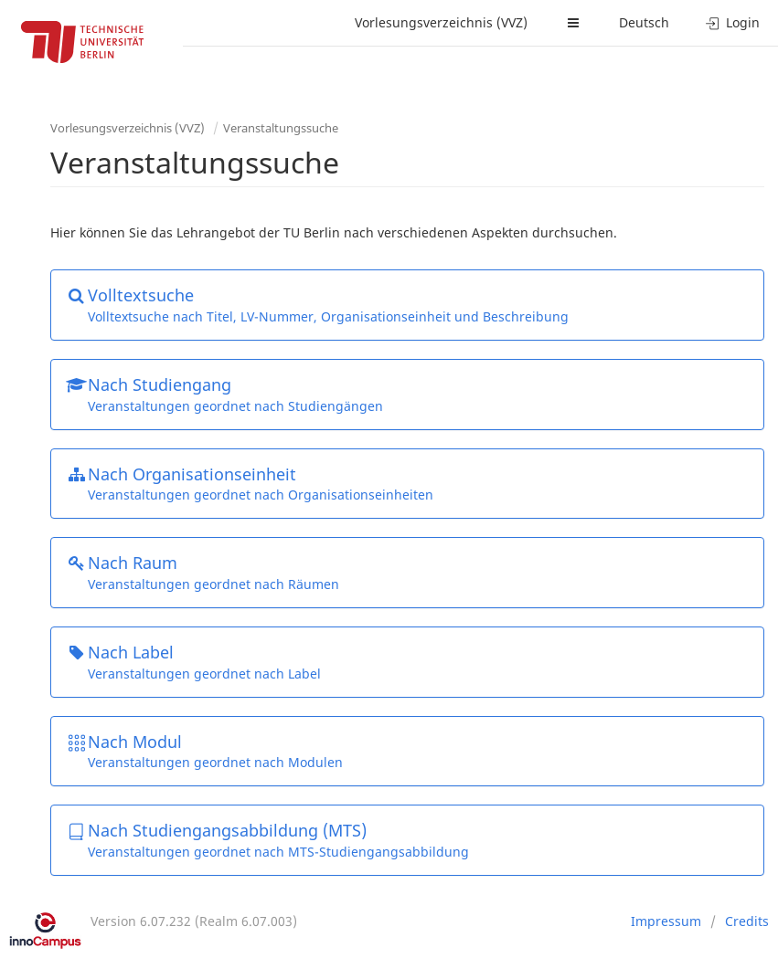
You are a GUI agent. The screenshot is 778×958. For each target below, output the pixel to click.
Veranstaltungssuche (280, 128)
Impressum (666, 921)
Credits (747, 921)
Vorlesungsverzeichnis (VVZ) (441, 22)
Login (733, 22)
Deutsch (644, 22)
